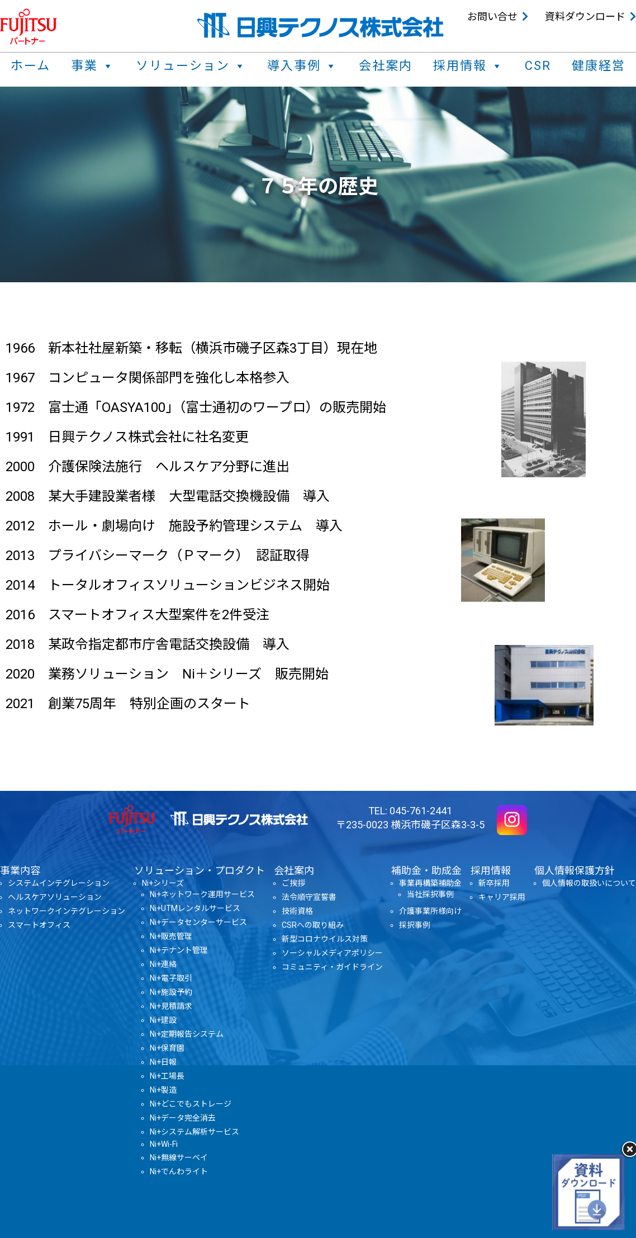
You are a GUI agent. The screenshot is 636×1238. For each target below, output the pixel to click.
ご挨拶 (293, 883)
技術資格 (297, 911)
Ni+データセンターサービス (198, 922)
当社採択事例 (430, 894)
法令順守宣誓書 (309, 897)
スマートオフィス (39, 925)
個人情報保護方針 (574, 870)
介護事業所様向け (430, 911)
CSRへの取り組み (313, 925)
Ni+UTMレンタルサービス (195, 908)
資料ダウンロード (585, 16)
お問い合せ (492, 16)
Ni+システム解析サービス (194, 1131)
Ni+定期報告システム (187, 1034)
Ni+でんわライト (179, 1171)
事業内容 (20, 870)
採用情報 (468, 66)
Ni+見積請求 (171, 1006)
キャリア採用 (501, 897)
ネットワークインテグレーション (66, 911)
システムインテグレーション (59, 883)
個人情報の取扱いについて (589, 883)
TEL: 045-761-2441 (410, 811)
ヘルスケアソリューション (55, 897)
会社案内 (385, 66)
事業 (93, 66)
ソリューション (191, 66)
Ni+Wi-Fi (164, 1144)
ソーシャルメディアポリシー (332, 952)
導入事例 (302, 66)
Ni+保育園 (167, 1047)
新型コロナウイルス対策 (325, 939)
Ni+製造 (163, 1089)
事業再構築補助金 (430, 883)
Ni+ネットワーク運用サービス (202, 894)
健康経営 (598, 66)
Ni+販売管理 (171, 936)
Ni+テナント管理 (179, 950)
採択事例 (414, 925)
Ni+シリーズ (163, 883)
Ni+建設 (163, 1020)
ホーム (30, 66)
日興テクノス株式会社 (320, 25)
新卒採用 (494, 883)
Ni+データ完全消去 (183, 1117)
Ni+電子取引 (171, 978)
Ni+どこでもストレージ (190, 1103)
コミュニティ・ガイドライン (332, 966)
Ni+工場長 (167, 1075)
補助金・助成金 (426, 870)
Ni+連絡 (163, 964)
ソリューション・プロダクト (199, 870)
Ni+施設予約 (171, 992)
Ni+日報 (163, 1061)
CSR (538, 66)
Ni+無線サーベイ (179, 1157)
